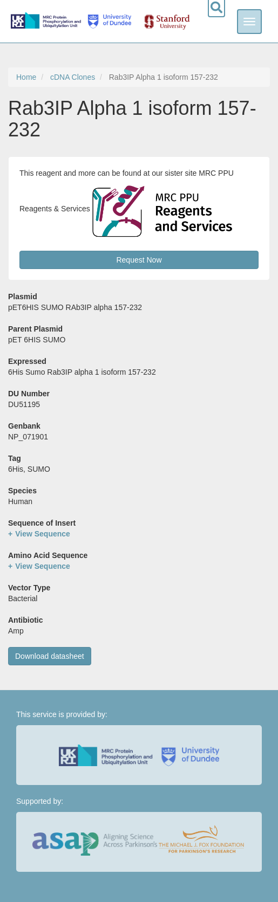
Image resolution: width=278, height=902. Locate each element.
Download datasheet (49, 656)
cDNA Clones (72, 77)
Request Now (138, 260)
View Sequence (42, 533)
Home (26, 77)
